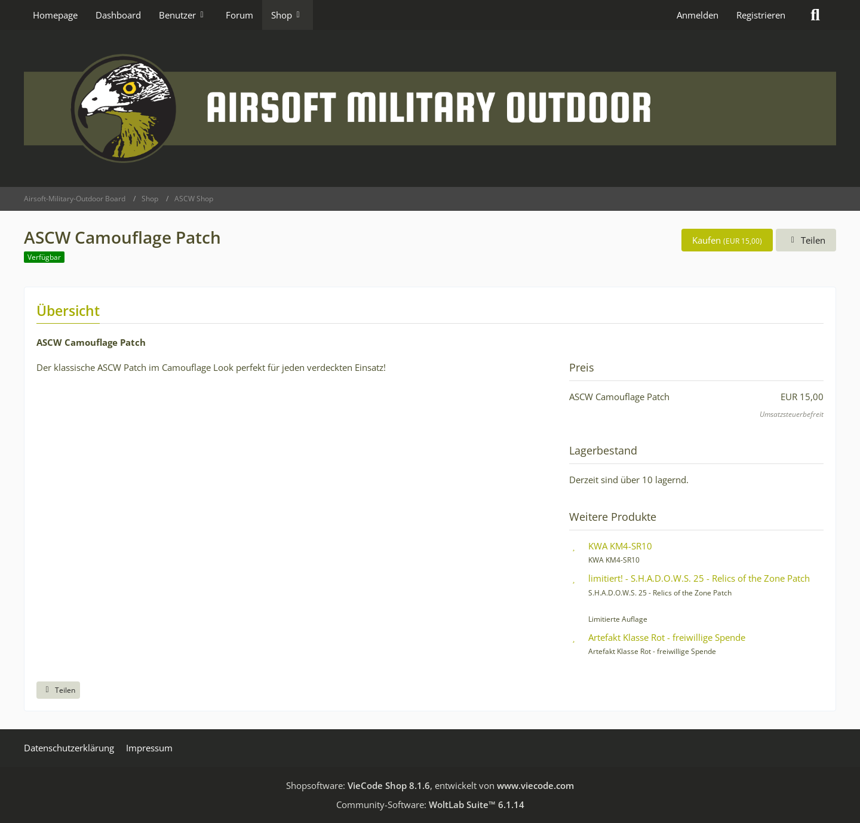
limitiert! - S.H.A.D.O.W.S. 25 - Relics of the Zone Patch (699, 578)
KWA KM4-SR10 (620, 546)
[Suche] (815, 15)
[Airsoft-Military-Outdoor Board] (430, 108)
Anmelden (697, 15)
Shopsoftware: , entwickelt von (430, 785)
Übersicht (68, 310)
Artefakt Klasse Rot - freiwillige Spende (666, 637)
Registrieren (760, 15)
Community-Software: (430, 804)
